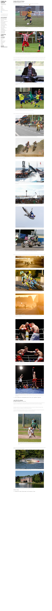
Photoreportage (3, 41)
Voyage (2, 43)
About (1, 12)
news (25, 401)
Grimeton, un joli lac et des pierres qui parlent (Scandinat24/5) (4, 22)
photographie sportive (25, 397)
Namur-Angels (24, 491)
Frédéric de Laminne (3, 2)
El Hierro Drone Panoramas (4, 10)
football (18, 397)
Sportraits (2, 8)
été (18, 491)
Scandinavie (2, 42)
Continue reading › (16, 489)
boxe (16, 397)
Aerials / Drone (3, 9)
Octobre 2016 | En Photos (18, 1)
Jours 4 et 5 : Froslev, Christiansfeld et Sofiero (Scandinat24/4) (4, 25)
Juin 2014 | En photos (18, 400)
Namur (21, 491)
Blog (1, 11)
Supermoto (39, 397)
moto (21, 397)
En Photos (22, 2)
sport (32, 397)
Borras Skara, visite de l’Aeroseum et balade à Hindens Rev (4, 19)
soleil (28, 491)
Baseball (16, 491)
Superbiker (35, 397)
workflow (2, 44)
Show (30, 397)
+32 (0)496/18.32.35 (3, 4)
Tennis (34, 491)
